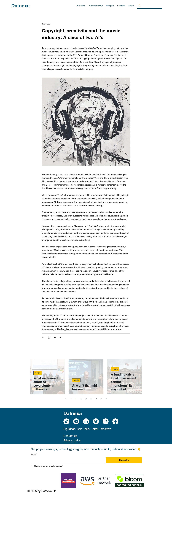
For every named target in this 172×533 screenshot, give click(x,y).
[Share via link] (60, 337)
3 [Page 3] (86, 398)
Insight (37, 373)
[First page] (66, 398)
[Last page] (106, 398)
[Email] (67, 460)
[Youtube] (76, 421)
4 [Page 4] (91, 398)
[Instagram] (106, 421)
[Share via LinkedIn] (55, 337)
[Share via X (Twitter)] (49, 337)
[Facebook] (115, 421)
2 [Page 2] (81, 398)
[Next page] (101, 398)
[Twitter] (96, 421)
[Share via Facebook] (43, 337)
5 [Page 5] (96, 398)
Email (34, 454)
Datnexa (20, 5)
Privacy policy (72, 440)
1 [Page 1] (76, 398)
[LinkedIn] (86, 421)
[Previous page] (71, 398)
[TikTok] (66, 421)
